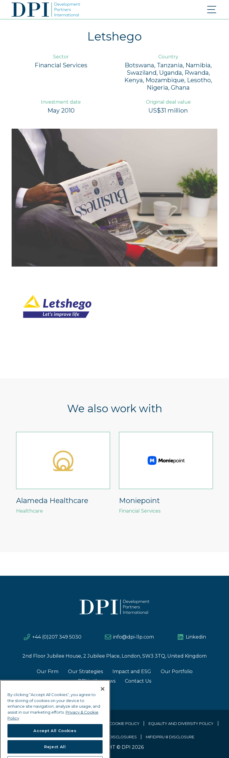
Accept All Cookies (54, 747)
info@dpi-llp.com (133, 637)
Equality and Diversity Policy (180, 723)
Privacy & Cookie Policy (114, 723)
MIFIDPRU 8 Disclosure (170, 737)
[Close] (102, 705)
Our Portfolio (177, 671)
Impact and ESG (131, 671)
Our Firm (47, 671)
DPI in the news (96, 681)
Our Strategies (85, 671)
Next (222, 480)
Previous (7, 480)
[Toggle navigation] (212, 9)
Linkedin (196, 637)
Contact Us (138, 681)
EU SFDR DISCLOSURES (114, 737)
